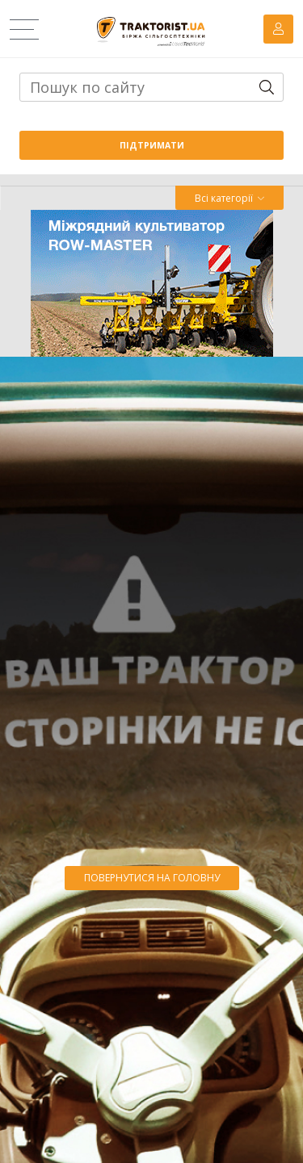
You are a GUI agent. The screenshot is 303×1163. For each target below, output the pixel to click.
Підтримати (152, 145)
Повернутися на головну (152, 878)
